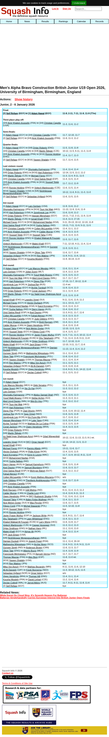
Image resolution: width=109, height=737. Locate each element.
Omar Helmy (37, 573)
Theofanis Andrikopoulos (38, 480)
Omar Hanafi (37, 442)
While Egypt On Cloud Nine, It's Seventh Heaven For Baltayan (33, 595)
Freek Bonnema (34, 570)
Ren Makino (43, 255)
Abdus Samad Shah (43, 395)
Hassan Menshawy (41, 215)
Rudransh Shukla (42, 496)
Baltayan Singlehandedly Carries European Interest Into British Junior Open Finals (45, 597)
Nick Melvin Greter (35, 328)
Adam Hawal (37, 113)
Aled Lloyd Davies (41, 278)
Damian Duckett (11, 541)
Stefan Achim (37, 398)
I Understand (79, 3)
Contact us (7, 673)
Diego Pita (39, 281)
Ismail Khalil (37, 219)
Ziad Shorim (29, 411)
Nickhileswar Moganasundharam (24, 247)
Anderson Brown (34, 547)
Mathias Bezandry (36, 566)
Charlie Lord (33, 493)
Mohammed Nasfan (42, 222)
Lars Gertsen (34, 206)
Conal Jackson (39, 291)
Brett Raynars (46, 322)
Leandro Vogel (32, 299)
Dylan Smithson (39, 341)
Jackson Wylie (40, 515)
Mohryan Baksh (37, 471)
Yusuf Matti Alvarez (43, 275)
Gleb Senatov (40, 385)
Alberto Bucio (29, 551)
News (27, 21)
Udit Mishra (31, 490)
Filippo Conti (38, 331)
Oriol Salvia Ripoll (43, 179)
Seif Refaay (12, 113)
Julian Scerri (31, 271)
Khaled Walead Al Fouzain (47, 238)
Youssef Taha (38, 235)
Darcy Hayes (38, 309)
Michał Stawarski (32, 506)
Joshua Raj (33, 284)
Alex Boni (32, 557)
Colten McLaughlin (43, 228)
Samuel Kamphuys (34, 464)
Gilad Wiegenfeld (51, 436)
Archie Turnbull (38, 287)
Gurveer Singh (10, 353)
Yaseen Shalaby (41, 160)
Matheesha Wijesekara (37, 353)
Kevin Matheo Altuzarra (42, 477)
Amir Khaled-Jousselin (19, 123)
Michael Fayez (38, 176)
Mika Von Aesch (38, 363)
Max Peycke (36, 503)
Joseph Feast (35, 541)
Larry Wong (44, 522)
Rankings (63, 21)
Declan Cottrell (34, 372)
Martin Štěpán (46, 151)
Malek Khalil (38, 243)
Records (99, 21)
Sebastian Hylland (36, 196)
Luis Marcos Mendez (38, 268)
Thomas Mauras (42, 359)
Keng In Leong (34, 455)
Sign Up (67, 8)
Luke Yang (36, 420)
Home (9, 21)
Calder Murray (46, 231)
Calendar (81, 21)
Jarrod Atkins (33, 582)
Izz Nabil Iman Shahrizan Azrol (46, 294)
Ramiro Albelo (34, 448)
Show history (24, 99)
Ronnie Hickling (52, 154)
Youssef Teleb (52, 182)
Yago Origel (29, 414)
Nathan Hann (34, 528)
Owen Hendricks (35, 325)
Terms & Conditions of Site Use (17, 683)
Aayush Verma (43, 554)
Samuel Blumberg (33, 467)
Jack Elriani (35, 344)
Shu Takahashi (46, 338)
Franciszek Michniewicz (35, 356)
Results (45, 21)
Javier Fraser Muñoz (44, 335)
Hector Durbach (34, 303)
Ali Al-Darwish (37, 366)
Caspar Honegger (40, 525)
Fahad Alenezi (38, 315)
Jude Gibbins (40, 319)
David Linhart (34, 579)
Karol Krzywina (45, 306)
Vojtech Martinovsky (44, 187)
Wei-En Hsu (36, 401)
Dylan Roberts (40, 148)
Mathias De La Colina (38, 423)
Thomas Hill (34, 576)
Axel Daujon (36, 312)
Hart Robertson (45, 172)
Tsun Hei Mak (46, 209)
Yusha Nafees (43, 225)
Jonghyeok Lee (41, 212)
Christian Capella (52, 123)
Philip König (34, 451)
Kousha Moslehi (35, 259)
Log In (55, 8)
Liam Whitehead (35, 519)
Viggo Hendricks (36, 369)
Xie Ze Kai (29, 388)
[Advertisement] (35, 56)
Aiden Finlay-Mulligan (36, 499)
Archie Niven (40, 544)
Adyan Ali (29, 531)
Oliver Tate (40, 252)
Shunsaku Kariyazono (39, 169)
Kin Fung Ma (34, 417)
